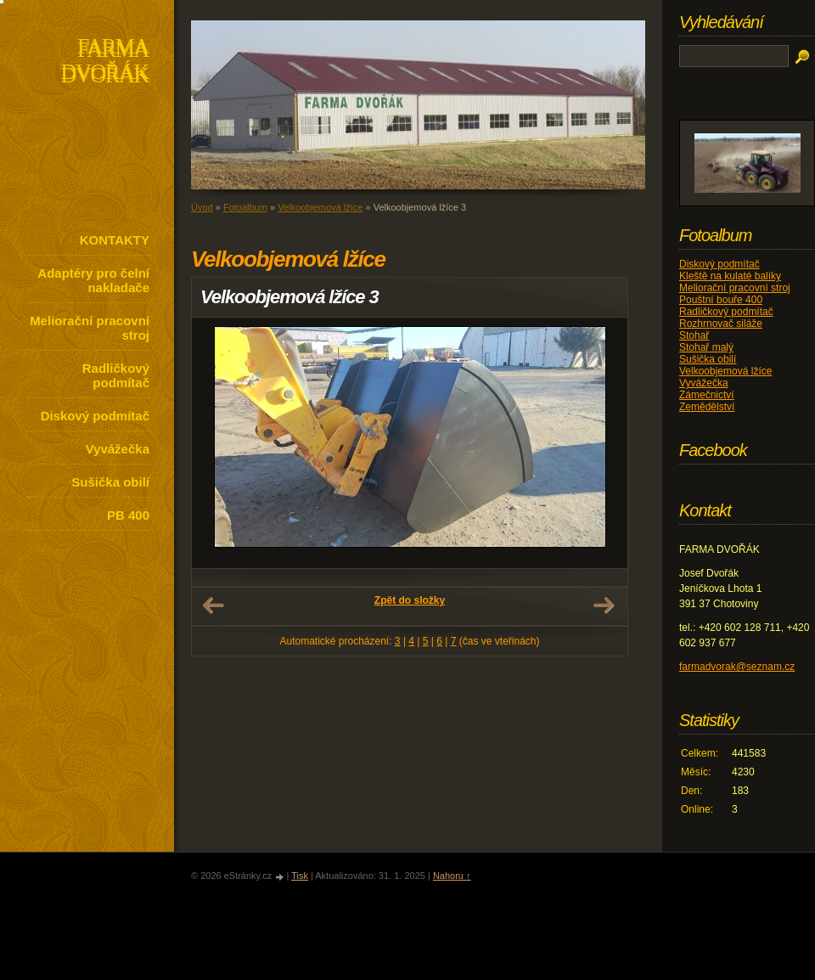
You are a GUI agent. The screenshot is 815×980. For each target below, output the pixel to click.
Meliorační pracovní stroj (89, 327)
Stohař (694, 335)
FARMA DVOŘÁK (105, 62)
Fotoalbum (245, 207)
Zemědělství (706, 407)
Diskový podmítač (95, 415)
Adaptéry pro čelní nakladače (93, 280)
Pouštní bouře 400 (720, 300)
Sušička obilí (110, 482)
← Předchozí (213, 605)
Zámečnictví (706, 395)
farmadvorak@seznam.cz (737, 667)
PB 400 (128, 515)
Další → (603, 605)
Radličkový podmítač (115, 375)
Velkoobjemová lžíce (320, 207)
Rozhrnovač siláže (720, 323)
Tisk (299, 875)
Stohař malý (706, 347)
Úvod (202, 207)
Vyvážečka (117, 449)
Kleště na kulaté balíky (730, 276)
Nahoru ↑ (452, 875)
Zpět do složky (409, 600)
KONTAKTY (114, 240)
